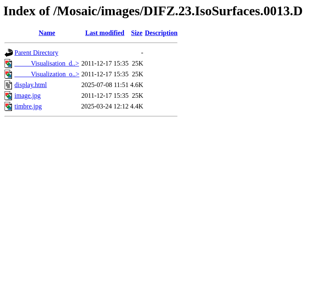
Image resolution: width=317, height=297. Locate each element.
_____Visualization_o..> (46, 74)
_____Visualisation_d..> (46, 63)
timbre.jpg (28, 106)
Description (161, 32)
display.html (30, 84)
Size (136, 32)
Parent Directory (36, 52)
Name (47, 32)
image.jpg (27, 95)
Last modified (105, 32)
